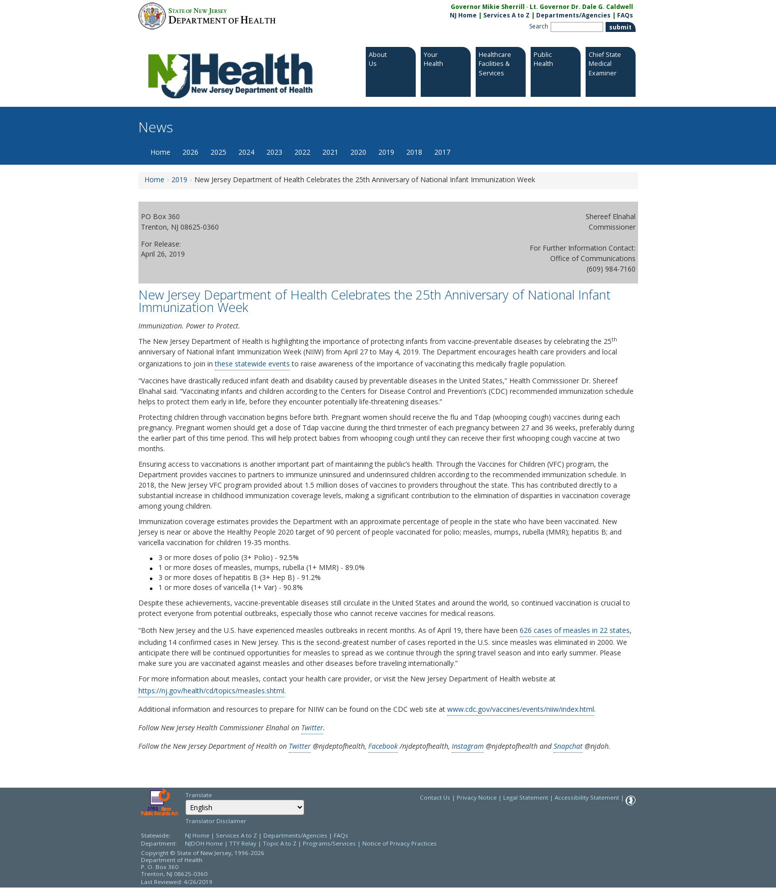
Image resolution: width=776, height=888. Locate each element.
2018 (414, 152)
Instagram (468, 746)
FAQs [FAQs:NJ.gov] (625, 15)
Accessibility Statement (587, 797)
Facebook (383, 746)
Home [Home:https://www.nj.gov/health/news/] (154, 179)
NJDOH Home (204, 843)
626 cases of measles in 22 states (575, 630)
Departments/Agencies (573, 15)
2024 (246, 152)
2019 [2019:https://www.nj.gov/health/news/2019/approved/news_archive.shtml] (179, 179)
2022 (302, 152)
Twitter (312, 727)
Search (538, 26)
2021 (330, 152)
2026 (190, 152)
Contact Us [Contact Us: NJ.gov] (435, 797)
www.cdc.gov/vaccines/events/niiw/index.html (520, 709)
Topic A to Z (279, 843)
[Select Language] (244, 807)
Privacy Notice (477, 797)
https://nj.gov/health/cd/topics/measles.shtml (211, 690)
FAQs (341, 835)
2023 (274, 152)
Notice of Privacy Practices (399, 843)
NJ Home (463, 15)
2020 (358, 152)
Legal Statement (525, 797)
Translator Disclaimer (215, 821)
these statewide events (252, 363)
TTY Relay (243, 843)
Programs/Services (329, 843)
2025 (218, 152)
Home (160, 152)
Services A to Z (506, 15)
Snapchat (568, 746)
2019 (386, 152)
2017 (442, 152)
